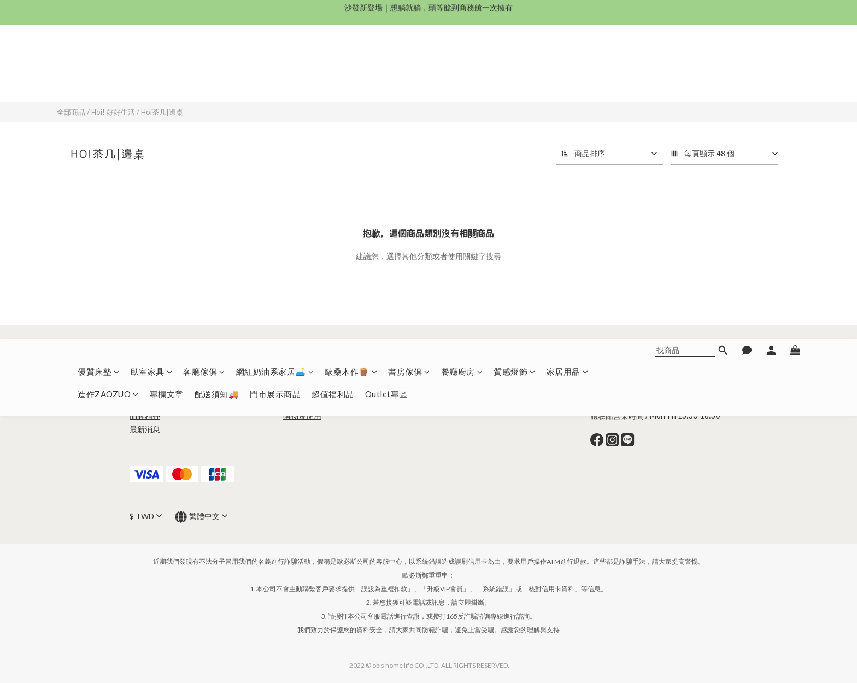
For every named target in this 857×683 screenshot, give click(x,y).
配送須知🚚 (217, 80)
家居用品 (568, 57)
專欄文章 (167, 80)
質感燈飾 (515, 57)
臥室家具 (152, 57)
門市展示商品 (275, 80)
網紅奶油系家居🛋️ (275, 57)
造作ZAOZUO (108, 80)
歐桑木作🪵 (351, 57)
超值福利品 (333, 80)
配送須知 (298, 402)
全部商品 (71, 112)
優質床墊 (99, 57)
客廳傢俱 (204, 57)
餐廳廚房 (462, 57)
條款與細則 (302, 374)
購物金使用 (302, 415)
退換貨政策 (333, 402)
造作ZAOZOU (461, 374)
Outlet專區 (386, 80)
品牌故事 (145, 402)
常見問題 (298, 388)
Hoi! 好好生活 (113, 112)
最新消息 (145, 429)
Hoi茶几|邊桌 (162, 112)
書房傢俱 (409, 57)
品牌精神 (145, 415)
